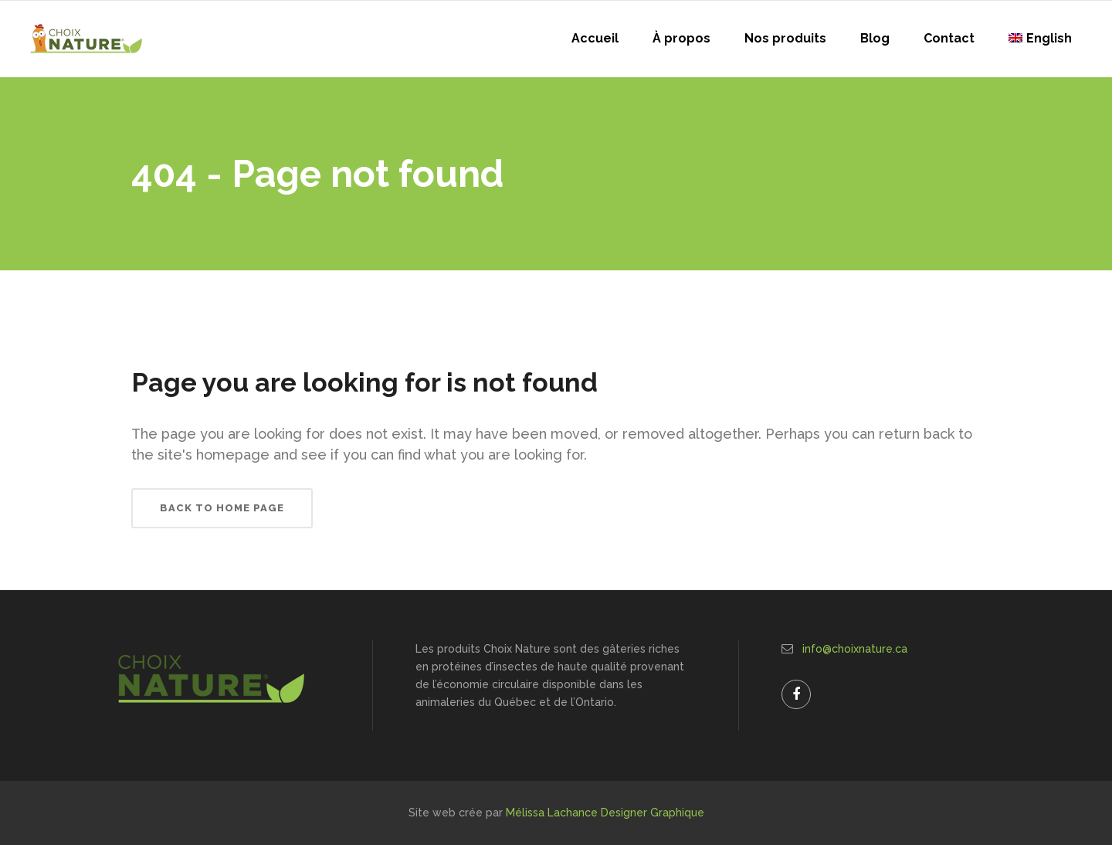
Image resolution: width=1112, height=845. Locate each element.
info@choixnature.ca (854, 649)
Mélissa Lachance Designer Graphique (605, 812)
